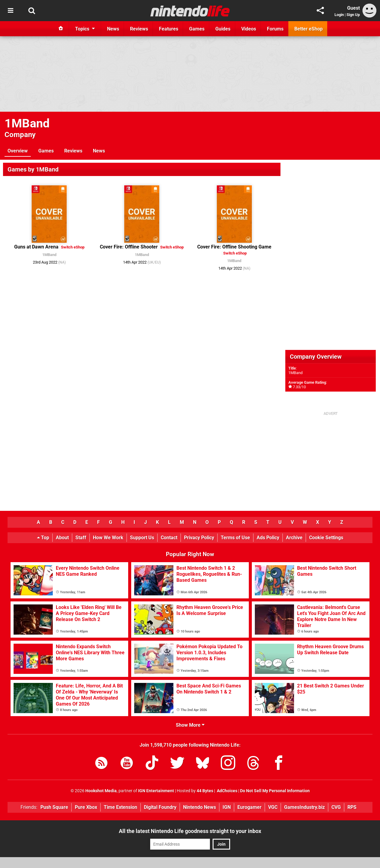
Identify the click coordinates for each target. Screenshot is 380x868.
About (62, 537)
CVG (336, 807)
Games (46, 151)
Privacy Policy (199, 537)
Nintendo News (199, 807)
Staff (80, 537)
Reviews (73, 151)
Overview (18, 151)
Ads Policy (268, 537)
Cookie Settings (326, 537)
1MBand (27, 123)
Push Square (54, 807)
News (99, 151)
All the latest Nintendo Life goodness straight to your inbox (190, 831)
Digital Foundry (160, 807)
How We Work (108, 537)
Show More (190, 725)
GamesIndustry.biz (304, 807)
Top (43, 537)
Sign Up (353, 14)
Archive (294, 537)
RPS (351, 807)
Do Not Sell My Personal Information (275, 790)
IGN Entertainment (156, 790)
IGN (227, 807)
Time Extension (120, 807)
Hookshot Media (101, 790)
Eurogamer (249, 807)
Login (339, 14)
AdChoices (226, 790)
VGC (272, 807)
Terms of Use (235, 537)
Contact (169, 537)
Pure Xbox (86, 807)
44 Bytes (205, 790)
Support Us (142, 537)
